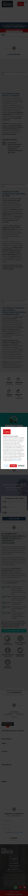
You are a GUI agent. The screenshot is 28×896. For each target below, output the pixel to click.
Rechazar (21, 465)
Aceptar (13, 465)
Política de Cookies (16, 460)
